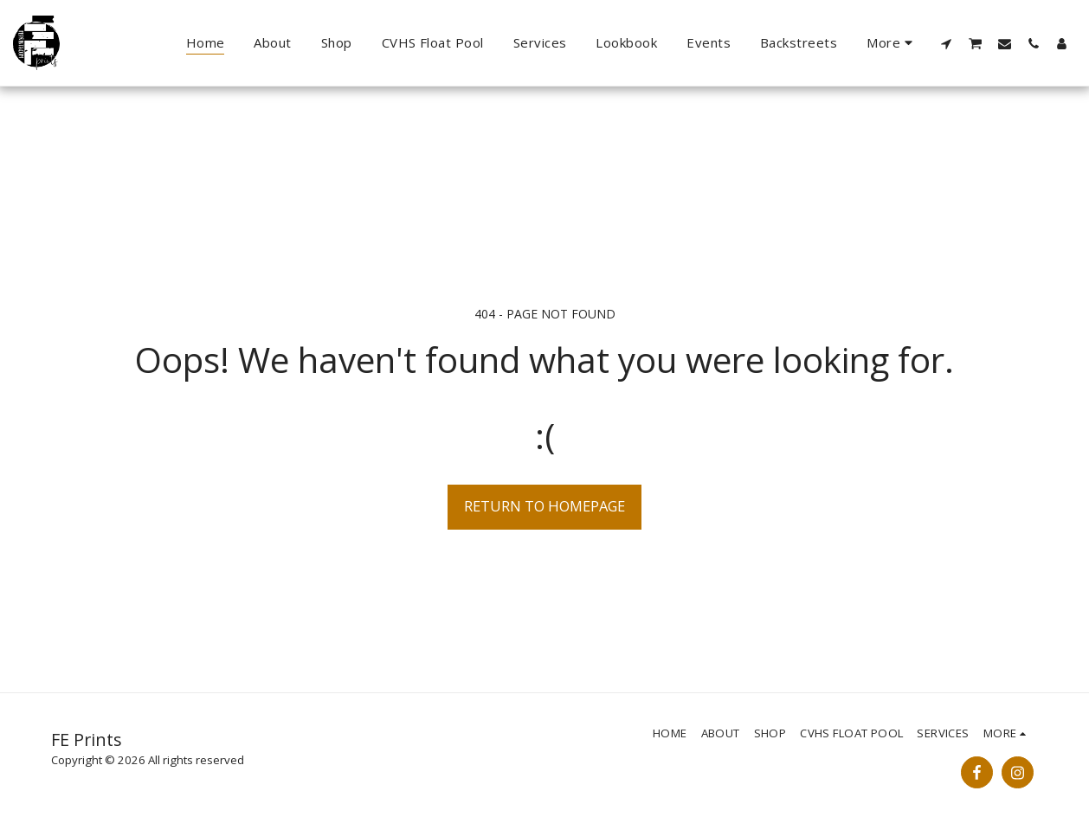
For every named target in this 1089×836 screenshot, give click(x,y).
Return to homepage (544, 506)
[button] (946, 43)
